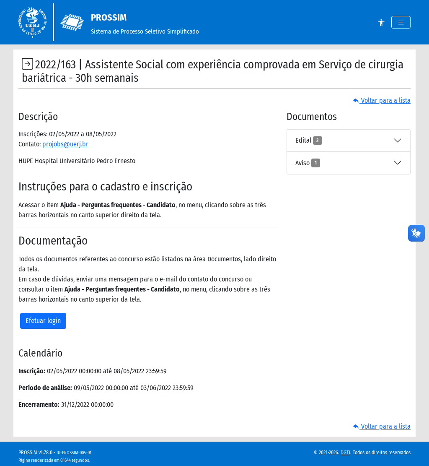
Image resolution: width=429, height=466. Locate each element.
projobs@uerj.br (65, 144)
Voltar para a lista (382, 100)
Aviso (307, 163)
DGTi (345, 453)
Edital (308, 140)
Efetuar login (43, 321)
